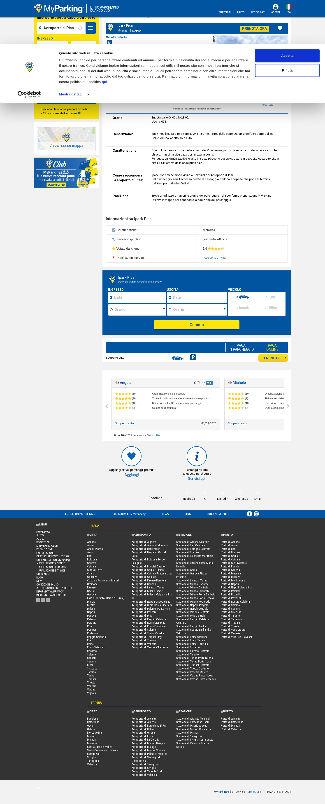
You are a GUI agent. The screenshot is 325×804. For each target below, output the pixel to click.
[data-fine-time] (86, 64)
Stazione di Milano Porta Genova (195, 598)
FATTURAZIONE (45, 553)
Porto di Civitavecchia (234, 563)
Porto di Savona (230, 608)
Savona (91, 661)
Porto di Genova (230, 570)
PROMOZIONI (44, 549)
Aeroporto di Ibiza (142, 736)
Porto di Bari (228, 549)
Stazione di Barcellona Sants (192, 722)
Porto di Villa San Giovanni (236, 637)
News (165, 514)
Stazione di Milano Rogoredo (193, 601)
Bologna (92, 559)
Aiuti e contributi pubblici (54, 588)
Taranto (91, 672)
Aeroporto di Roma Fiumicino (149, 626)
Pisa (89, 626)
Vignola (91, 693)
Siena (90, 665)
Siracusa (92, 668)
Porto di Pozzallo (231, 594)
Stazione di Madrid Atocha (191, 725)
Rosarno (92, 651)
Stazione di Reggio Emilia (191, 626)
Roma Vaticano (95, 647)
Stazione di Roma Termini (191, 640)
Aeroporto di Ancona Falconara (150, 545)
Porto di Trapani (230, 622)
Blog (188, 514)
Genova (91, 594)
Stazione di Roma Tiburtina (192, 644)
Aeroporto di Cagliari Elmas (148, 570)
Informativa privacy (50, 591)
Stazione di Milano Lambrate (192, 591)
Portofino (92, 633)
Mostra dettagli (71, 50)
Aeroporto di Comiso (144, 577)
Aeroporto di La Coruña (145, 739)
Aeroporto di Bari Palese (146, 549)
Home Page (43, 531)
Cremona (92, 584)
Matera (91, 601)
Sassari (91, 658)
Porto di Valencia (231, 729)
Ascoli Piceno (95, 549)
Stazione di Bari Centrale (190, 545)
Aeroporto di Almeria (144, 722)
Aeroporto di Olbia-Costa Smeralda (152, 605)
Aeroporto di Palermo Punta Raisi (151, 608)
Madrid (91, 736)
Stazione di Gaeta (186, 570)
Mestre (91, 605)
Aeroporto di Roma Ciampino (148, 622)
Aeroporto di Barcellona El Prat (149, 725)
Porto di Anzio (229, 545)
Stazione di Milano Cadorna (192, 584)
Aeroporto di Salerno (144, 629)
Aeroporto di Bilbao (143, 729)
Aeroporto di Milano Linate (147, 591)
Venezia (91, 686)
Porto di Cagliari (230, 556)
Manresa (92, 743)
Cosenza (92, 577)
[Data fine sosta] (199, 297)
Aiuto (40, 535)
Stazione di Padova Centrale (192, 612)
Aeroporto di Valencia (144, 774)
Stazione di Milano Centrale (192, 587)
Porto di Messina (231, 573)
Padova (91, 615)
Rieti (89, 640)
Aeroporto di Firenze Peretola (149, 580)
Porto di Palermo (231, 591)
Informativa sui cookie (51, 595)
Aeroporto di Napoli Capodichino (151, 601)
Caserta (91, 563)
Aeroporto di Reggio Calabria (149, 619)
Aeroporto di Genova (144, 584)
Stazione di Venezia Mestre (192, 672)
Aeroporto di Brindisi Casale (148, 566)
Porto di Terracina (231, 619)
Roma (90, 644)
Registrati (43, 542)
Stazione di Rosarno (188, 647)
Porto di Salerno (230, 605)
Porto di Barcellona (232, 722)
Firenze (91, 587)
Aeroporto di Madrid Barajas (148, 743)
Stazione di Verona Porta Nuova (195, 675)
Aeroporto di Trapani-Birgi (147, 637)
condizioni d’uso (218, 514)
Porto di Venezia (230, 633)
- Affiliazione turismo (51, 567)
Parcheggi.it (253, 791)
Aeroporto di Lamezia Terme (148, 587)
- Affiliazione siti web (50, 570)
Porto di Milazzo (230, 577)
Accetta (287, 12)
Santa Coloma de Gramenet (103, 750)
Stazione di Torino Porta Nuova (194, 658)
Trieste (91, 682)
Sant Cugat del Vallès (99, 746)
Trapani (91, 679)
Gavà (90, 725)
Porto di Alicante (230, 718)
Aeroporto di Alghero (144, 542)
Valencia (92, 764)
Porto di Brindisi (230, 552)
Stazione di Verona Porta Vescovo (196, 679)
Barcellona (93, 722)
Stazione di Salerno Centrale (192, 651)
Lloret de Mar (95, 732)
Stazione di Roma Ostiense (191, 637)
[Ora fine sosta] (199, 310)
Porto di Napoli (230, 584)
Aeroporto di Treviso (144, 640)
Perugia (91, 622)
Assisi (90, 552)
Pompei (91, 629)
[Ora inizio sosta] (139, 310)
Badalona (92, 718)
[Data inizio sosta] (139, 297)
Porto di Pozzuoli (231, 598)
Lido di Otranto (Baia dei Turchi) (105, 598)
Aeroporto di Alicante (144, 718)
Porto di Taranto (230, 615)
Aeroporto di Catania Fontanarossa (152, 573)
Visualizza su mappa (66, 145)
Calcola (197, 324)
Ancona (91, 542)
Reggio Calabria (96, 637)
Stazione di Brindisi (187, 552)
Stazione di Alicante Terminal (193, 718)
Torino (91, 675)
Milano (91, 608)
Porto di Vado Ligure (233, 629)
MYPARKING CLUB (47, 545)
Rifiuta (287, 27)
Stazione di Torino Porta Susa (193, 661)
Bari (89, 556)
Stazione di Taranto (187, 654)
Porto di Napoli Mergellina (236, 587)
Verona (91, 689)
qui (104, 38)
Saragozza (93, 753)
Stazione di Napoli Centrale (192, 608)
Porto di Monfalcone (233, 580)
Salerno (91, 654)
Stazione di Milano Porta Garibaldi (196, 594)
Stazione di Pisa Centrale (190, 615)
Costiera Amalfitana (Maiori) (103, 580)
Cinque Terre (94, 570)
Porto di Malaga (230, 725)
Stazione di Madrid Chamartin (193, 729)
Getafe (91, 729)
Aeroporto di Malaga (144, 746)
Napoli (91, 612)
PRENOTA (275, 357)
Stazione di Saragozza (189, 736)
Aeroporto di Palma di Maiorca (149, 753)
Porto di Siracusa (231, 612)
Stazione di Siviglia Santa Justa (194, 739)
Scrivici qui (197, 478)
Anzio (90, 545)
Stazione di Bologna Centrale (193, 549)
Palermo (92, 619)
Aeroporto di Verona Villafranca (150, 647)
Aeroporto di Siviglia (144, 767)
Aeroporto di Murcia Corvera (148, 750)
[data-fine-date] (55, 64)
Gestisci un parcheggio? (80, 514)
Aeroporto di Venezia (144, 644)
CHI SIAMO (42, 574)
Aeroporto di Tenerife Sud (147, 771)
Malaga (91, 739)
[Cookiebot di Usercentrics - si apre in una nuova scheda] (29, 50)
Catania (91, 566)
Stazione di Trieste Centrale (192, 668)
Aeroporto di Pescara (144, 612)
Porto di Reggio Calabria (235, 601)
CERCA (66, 98)
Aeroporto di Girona (143, 732)
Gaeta (90, 591)
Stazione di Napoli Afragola (192, 605)
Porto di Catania (230, 559)
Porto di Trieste (230, 626)
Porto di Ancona (230, 542)
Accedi (40, 538)
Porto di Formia (230, 566)
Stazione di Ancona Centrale (192, 542)
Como (90, 573)
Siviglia (91, 757)
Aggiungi (132, 475)
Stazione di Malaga (187, 732)
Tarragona (93, 760)
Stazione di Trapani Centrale (192, 665)
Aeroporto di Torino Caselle (148, 633)
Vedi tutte (153, 435)
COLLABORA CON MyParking (129, 514)
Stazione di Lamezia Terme (191, 580)
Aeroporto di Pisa (215, 257)
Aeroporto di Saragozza (146, 764)
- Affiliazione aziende (50, 563)
